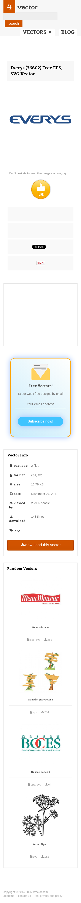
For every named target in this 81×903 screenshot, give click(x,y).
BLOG (68, 32)
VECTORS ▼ (37, 32)
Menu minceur (40, 627)
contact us (24, 895)
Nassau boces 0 (40, 772)
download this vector (40, 545)
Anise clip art (40, 844)
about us (8, 895)
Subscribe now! (40, 421)
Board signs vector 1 (40, 699)
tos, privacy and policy (48, 895)
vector (27, 7)
